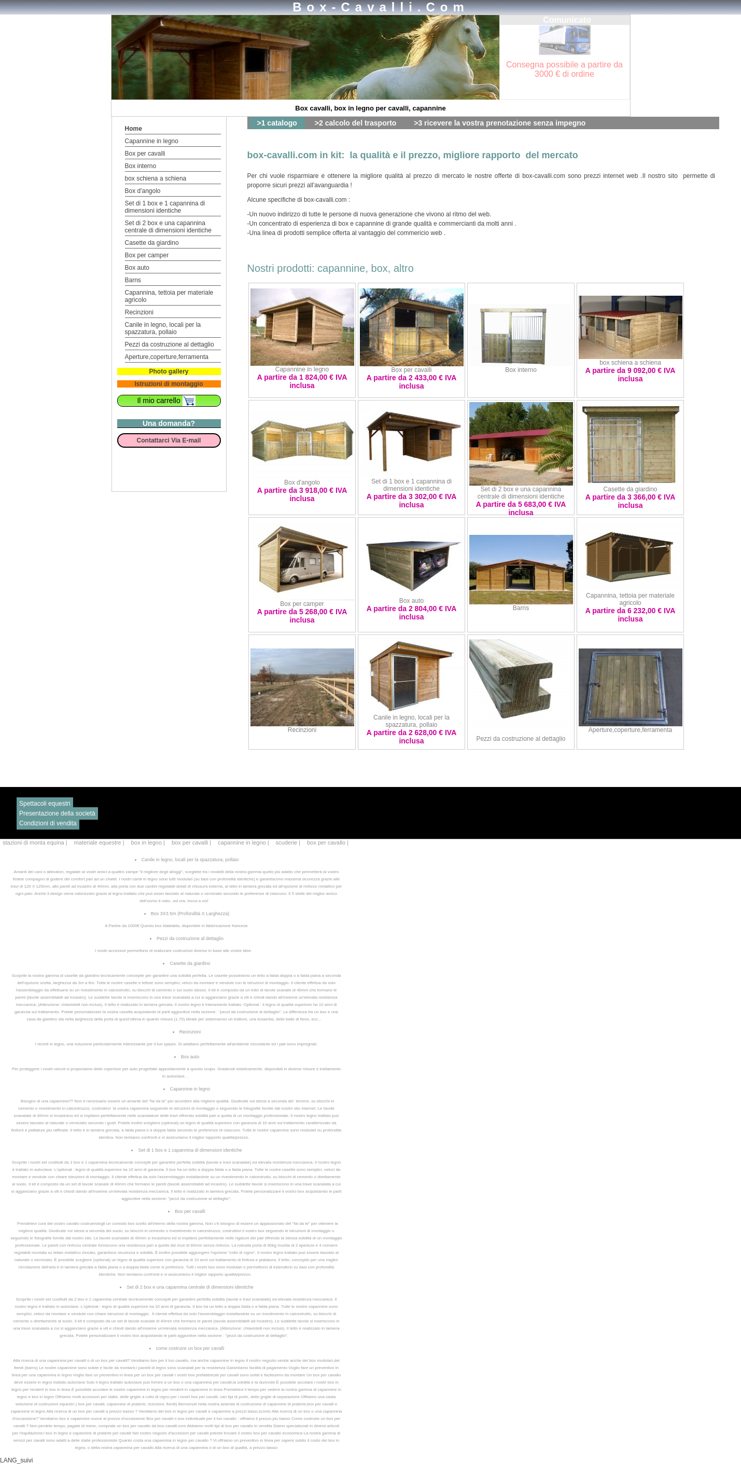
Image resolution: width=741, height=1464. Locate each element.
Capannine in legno (151, 141)
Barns (133, 280)
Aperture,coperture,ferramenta (166, 357)
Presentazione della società (57, 813)
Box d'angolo (143, 191)
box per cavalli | (192, 842)
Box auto (137, 267)
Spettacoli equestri (45, 803)
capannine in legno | (244, 842)
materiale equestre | (100, 842)
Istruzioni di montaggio (169, 384)
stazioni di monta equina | (36, 842)
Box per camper (147, 255)
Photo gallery (168, 371)
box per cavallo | (327, 842)
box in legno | (148, 842)
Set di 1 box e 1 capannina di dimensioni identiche (165, 207)
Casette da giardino (152, 242)
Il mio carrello (166, 400)
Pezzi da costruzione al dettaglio (169, 344)
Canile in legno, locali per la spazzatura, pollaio (163, 328)
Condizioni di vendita (48, 823)
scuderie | (289, 842)
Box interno (141, 166)
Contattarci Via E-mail (169, 440)
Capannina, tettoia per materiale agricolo (630, 599)
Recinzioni (139, 312)
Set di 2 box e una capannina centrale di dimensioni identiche (168, 226)
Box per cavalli (145, 153)
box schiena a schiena (156, 178)
